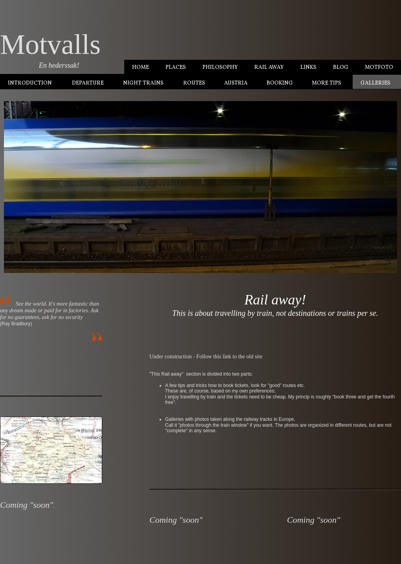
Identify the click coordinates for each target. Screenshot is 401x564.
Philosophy (220, 67)
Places (176, 67)
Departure (88, 83)
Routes (194, 83)
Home (140, 67)
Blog (340, 67)
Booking (280, 83)
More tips (326, 83)
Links (308, 67)
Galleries (375, 83)
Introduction (30, 83)
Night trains (143, 83)
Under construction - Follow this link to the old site (205, 356)
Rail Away (269, 67)
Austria (236, 83)
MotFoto (379, 67)
